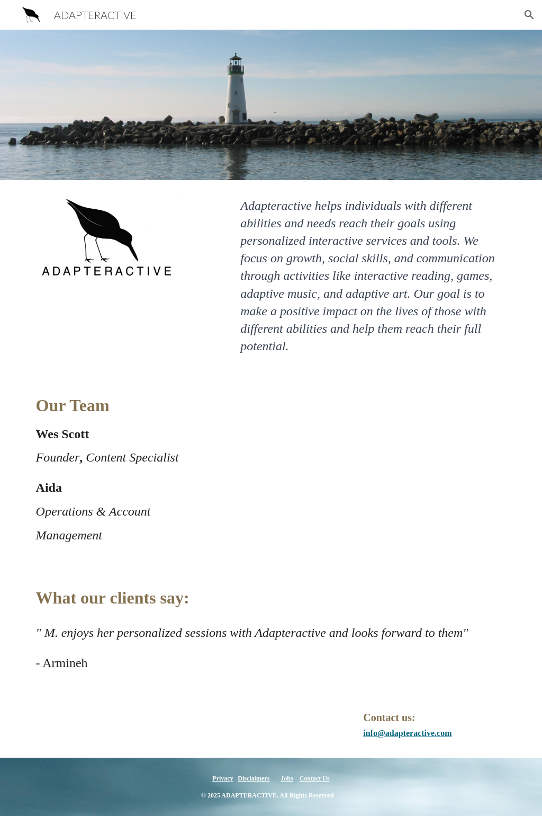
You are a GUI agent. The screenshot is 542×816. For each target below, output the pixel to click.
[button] (529, 15)
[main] (373, 276)
